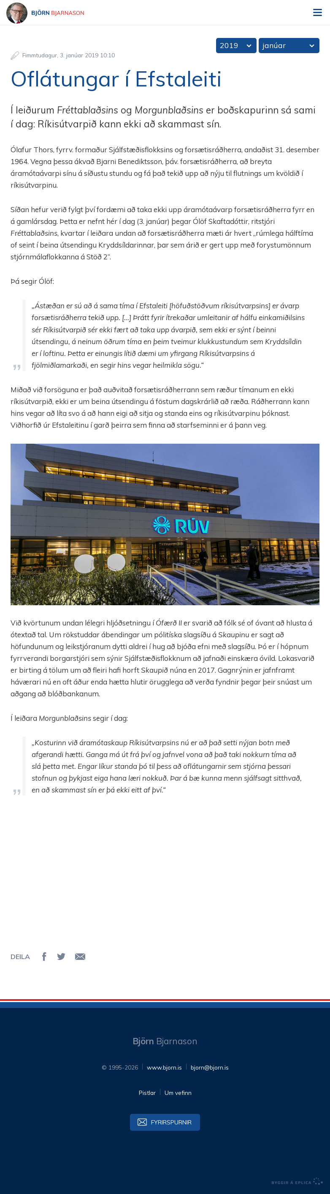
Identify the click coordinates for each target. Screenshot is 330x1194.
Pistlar (147, 1092)
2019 (229, 45)
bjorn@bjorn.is (210, 1067)
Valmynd (317, 12)
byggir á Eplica (297, 1181)
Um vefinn (178, 1092)
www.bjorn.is (164, 1067)
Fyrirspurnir (171, 1122)
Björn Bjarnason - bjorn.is (52, 13)
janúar (274, 45)
